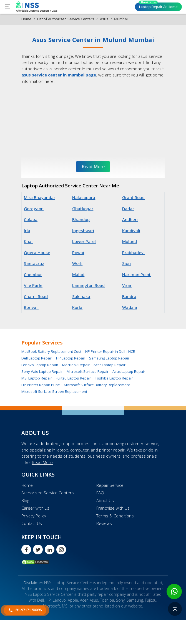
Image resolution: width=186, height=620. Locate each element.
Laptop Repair (158, 6)
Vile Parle (33, 285)
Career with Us (35, 508)
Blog (25, 500)
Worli (77, 263)
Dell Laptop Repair (36, 358)
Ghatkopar (82, 208)
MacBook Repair (76, 364)
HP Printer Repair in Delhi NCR (110, 351)
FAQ (100, 492)
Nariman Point (136, 274)
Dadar (128, 208)
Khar (28, 241)
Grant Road (133, 197)
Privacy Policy (33, 516)
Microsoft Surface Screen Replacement (54, 391)
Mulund (129, 241)
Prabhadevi (133, 252)
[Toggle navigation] (7, 6)
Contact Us (31, 523)
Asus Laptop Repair (128, 371)
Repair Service (110, 485)
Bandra (129, 296)
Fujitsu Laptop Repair (73, 378)
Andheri (130, 219)
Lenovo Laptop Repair (39, 364)
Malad (78, 274)
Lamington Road (88, 285)
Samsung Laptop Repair (109, 358)
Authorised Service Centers (47, 492)
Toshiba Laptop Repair (114, 378)
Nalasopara (83, 197)
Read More (42, 462)
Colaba (30, 219)
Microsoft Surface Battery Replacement (97, 384)
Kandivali (131, 230)
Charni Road (36, 296)
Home (26, 18)
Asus (104, 18)
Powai (78, 252)
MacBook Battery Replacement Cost (51, 351)
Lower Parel (84, 241)
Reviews (104, 523)
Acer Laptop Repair (109, 364)
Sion (126, 263)
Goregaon (34, 208)
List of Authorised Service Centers (65, 18)
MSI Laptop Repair (36, 378)
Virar (127, 285)
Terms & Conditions (115, 516)
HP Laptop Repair (70, 358)
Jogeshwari (83, 230)
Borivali (31, 307)
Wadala (129, 307)
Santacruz (34, 263)
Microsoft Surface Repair (88, 371)
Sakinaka (81, 296)
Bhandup (81, 219)
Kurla (77, 307)
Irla (27, 230)
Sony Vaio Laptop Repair (42, 371)
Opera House (37, 252)
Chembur (33, 274)
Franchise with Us (113, 508)
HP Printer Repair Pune (40, 384)
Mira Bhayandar (39, 197)
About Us (105, 500)
